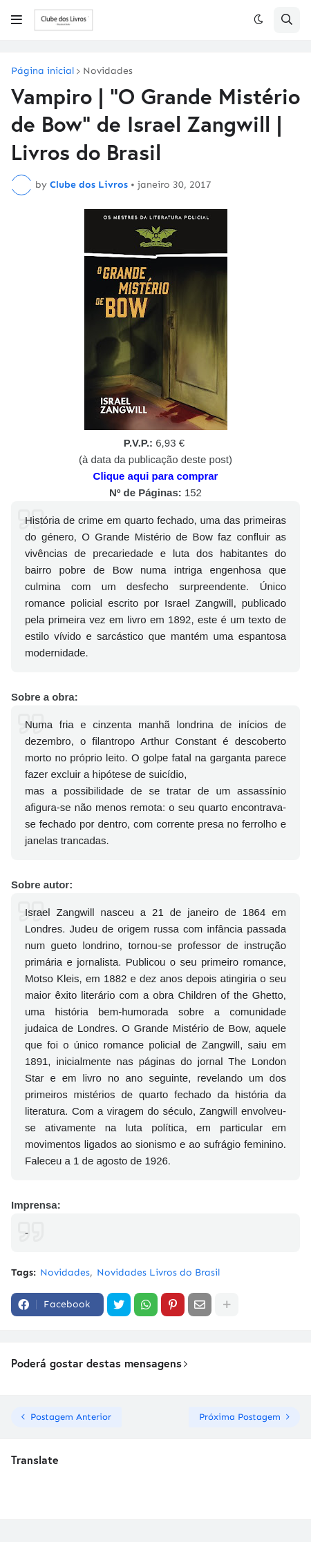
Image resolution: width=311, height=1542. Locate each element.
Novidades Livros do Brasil (158, 1272)
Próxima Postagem (240, 1417)
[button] (16, 20)
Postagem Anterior (70, 1417)
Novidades (108, 71)
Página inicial (42, 71)
